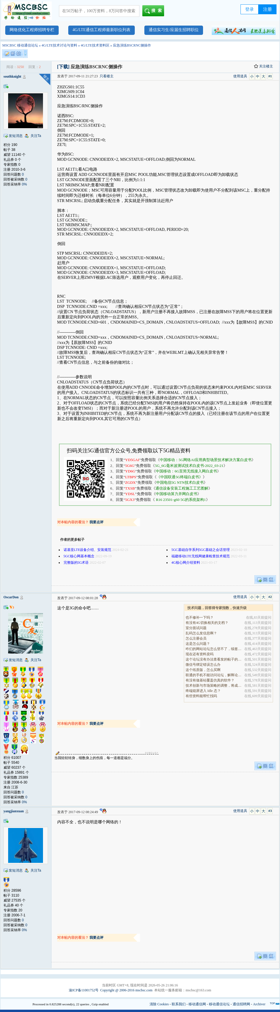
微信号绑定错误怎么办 (203, 665)
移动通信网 (197, 1004)
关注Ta (35, 136)
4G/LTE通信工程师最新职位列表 (101, 30)
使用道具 (240, 76)
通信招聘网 (241, 1004)
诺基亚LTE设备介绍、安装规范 (88, 550)
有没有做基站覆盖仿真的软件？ (210, 680)
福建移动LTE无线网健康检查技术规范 (200, 556)
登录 (249, 9)
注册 (267, 9)
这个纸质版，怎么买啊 (203, 670)
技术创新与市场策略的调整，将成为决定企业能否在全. (214, 685)
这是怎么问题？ (198, 644)
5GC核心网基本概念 (79, 556)
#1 (270, 76)
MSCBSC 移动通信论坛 (20, 45)
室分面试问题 (196, 628)
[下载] (63, 66)
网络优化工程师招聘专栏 (32, 30)
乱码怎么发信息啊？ (201, 633)
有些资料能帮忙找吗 (201, 696)
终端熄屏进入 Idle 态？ (203, 691)
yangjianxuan (13, 811)
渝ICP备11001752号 (83, 990)
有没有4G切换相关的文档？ (207, 623)
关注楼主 (263, 66)
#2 (270, 597)
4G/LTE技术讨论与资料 (59, 45)
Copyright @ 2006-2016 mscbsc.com (126, 990)
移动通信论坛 (219, 1004)
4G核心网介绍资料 (185, 563)
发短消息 (16, 136)
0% (24, 184)
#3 (270, 811)
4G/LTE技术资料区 (95, 45)
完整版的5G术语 (76, 563)
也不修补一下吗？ (199, 617)
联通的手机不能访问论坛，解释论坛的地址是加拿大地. (214, 675)
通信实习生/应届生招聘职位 (174, 30)
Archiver (259, 1004)
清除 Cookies (159, 1004)
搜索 (154, 11)
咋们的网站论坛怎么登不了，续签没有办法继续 (214, 649)
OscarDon (11, 597)
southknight (12, 76)
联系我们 (179, 1004)
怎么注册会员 (196, 638)
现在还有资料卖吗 (199, 654)
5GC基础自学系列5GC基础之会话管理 (200, 550)
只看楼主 (107, 76)
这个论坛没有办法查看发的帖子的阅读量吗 (214, 659)
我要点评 (96, 522)
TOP (272, 1003)
